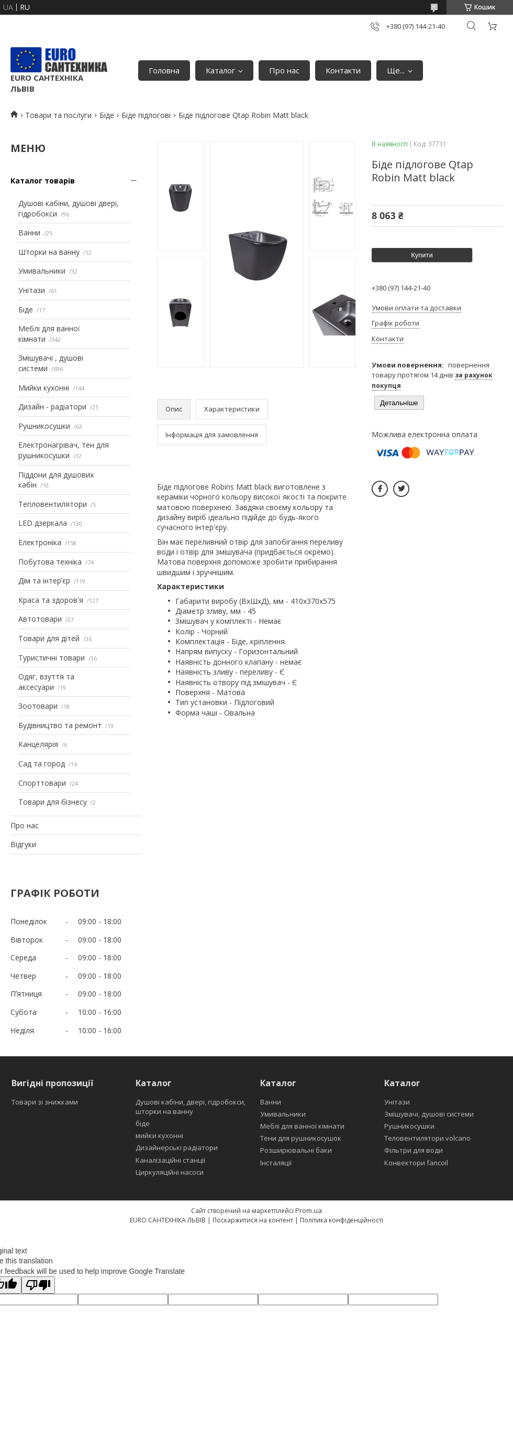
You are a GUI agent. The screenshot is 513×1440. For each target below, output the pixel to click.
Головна (164, 70)
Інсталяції (276, 1162)
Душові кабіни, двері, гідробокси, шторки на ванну (191, 1106)
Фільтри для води (413, 1150)
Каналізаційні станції (170, 1160)
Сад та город (41, 763)
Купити (422, 255)
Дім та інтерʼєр (44, 581)
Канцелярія (38, 744)
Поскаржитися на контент (253, 1220)
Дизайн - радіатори (52, 407)
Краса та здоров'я (50, 600)
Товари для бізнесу (52, 802)
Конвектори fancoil (416, 1162)
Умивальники (41, 271)
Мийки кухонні (43, 388)
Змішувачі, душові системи (429, 1114)
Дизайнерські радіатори (177, 1147)
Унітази (31, 290)
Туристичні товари (51, 658)
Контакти (343, 70)
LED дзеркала (42, 523)
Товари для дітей (49, 638)
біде (143, 1123)
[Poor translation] (38, 1285)
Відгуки (23, 844)
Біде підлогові (146, 115)
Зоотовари (38, 706)
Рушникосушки (44, 426)
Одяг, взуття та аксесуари (46, 682)
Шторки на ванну (49, 252)
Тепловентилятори (52, 504)
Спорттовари (42, 783)
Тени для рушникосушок (300, 1138)
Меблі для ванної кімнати (302, 1126)
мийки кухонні (159, 1135)
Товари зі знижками (45, 1102)
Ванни (29, 232)
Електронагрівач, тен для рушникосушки (63, 450)
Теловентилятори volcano (427, 1138)
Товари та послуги (58, 115)
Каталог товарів (42, 181)
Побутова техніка (50, 562)
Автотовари (40, 619)
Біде (106, 115)
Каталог (220, 70)
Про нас (284, 70)
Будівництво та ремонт (60, 725)
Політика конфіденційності (341, 1220)
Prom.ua (308, 1210)
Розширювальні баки (296, 1150)
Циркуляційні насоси (170, 1172)
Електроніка (39, 542)
